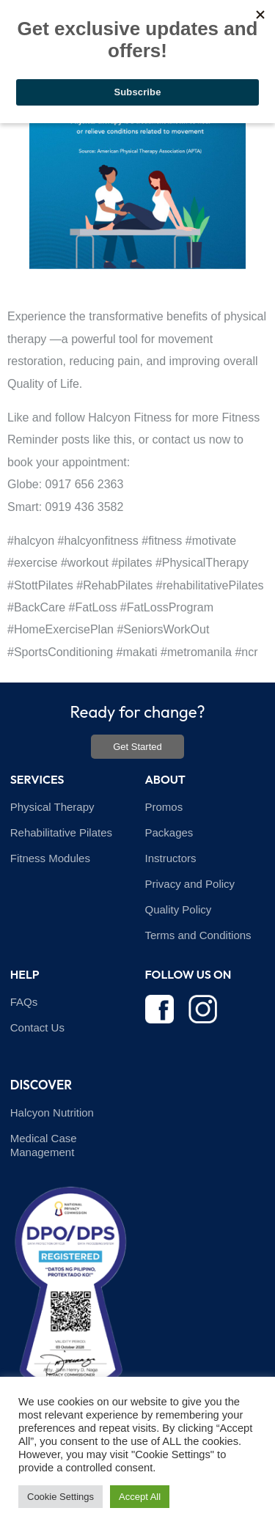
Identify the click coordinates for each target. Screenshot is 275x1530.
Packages (169, 832)
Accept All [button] (140, 1496)
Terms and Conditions (198, 935)
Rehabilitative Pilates (61, 832)
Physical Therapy (52, 807)
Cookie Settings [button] (60, 1496)
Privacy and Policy (190, 884)
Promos (164, 807)
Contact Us (37, 1027)
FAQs (24, 1002)
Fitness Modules (50, 858)
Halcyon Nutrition (52, 1112)
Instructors (171, 858)
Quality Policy (178, 909)
